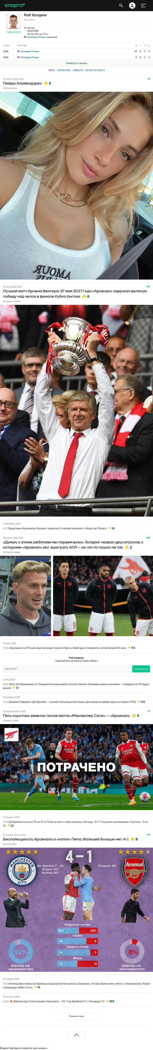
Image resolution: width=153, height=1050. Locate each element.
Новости (78, 70)
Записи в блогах (95, 70)
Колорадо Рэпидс (36, 36)
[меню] (143, 6)
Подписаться (13, 32)
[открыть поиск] (121, 5)
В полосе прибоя (12, 301)
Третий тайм (9, 843)
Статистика (64, 70)
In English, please (11, 552)
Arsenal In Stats (11, 720)
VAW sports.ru (10, 88)
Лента (51, 70)
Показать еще (76, 1016)
